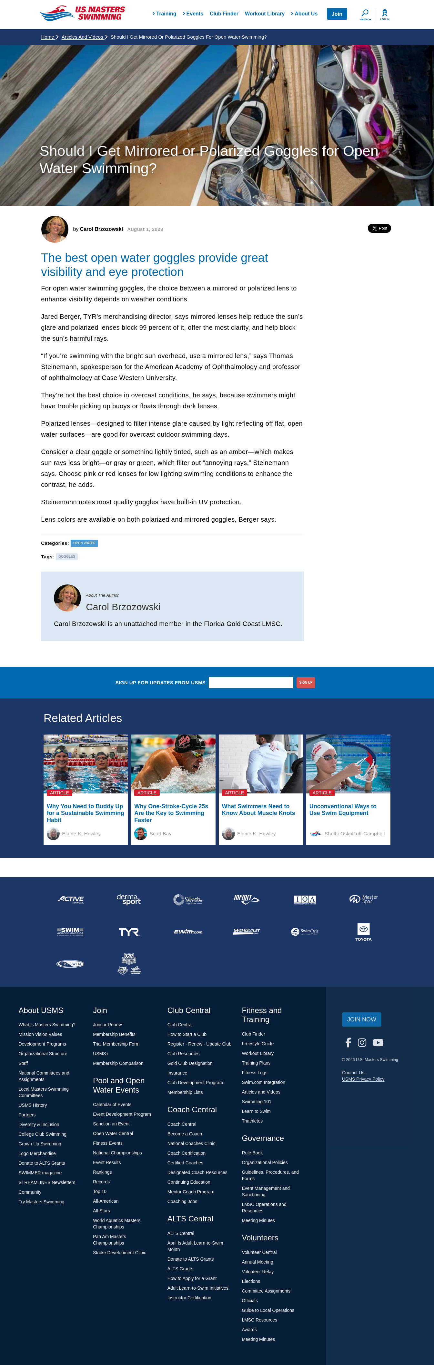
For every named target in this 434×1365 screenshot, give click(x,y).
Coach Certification (186, 1153)
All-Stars (101, 1210)
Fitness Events (108, 1143)
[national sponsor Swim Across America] (70, 931)
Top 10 (99, 1191)
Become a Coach (184, 1133)
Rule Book (252, 1152)
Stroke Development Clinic (119, 1252)
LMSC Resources (259, 1319)
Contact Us (353, 1072)
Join (337, 14)
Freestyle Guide (258, 1043)
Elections (251, 1281)
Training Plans (256, 1063)
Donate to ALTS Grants (42, 1163)
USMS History (33, 1105)
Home (49, 37)
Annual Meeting (257, 1262)
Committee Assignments (266, 1291)
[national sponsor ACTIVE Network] (70, 899)
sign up (306, 682)
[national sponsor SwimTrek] (305, 931)
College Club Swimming (43, 1134)
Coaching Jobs (182, 1201)
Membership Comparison (118, 1063)
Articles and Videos (84, 37)
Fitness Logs (254, 1072)
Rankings (102, 1172)
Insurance (177, 1073)
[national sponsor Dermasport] (129, 899)
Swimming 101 (256, 1101)
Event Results (107, 1162)
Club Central (180, 1024)
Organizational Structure (43, 1053)
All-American (105, 1201)
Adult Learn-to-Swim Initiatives (197, 1288)
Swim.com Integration (263, 1082)
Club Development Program (195, 1082)
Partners (27, 1114)
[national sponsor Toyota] (363, 931)
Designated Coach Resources (197, 1172)
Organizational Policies (265, 1162)
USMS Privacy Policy (363, 1079)
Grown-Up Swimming (40, 1143)
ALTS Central (180, 1233)
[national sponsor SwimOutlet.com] (246, 931)
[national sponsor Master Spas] (363, 899)
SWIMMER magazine (40, 1172)
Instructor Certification (189, 1297)
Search (365, 19)
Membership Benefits (114, 1034)
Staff (23, 1063)
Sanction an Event (111, 1123)
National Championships (117, 1152)
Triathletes (252, 1120)
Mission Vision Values (40, 1034)
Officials (250, 1300)
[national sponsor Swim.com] (188, 931)
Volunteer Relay (258, 1271)
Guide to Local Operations (268, 1310)
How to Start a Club (187, 1034)
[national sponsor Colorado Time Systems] (188, 899)
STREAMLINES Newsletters (47, 1182)
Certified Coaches (185, 1162)
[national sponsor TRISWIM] (70, 964)
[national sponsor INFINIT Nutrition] (246, 899)
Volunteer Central (259, 1252)
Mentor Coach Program (191, 1191)
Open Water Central (113, 1133)
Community (30, 1192)
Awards (249, 1329)
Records (101, 1181)
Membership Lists (185, 1092)
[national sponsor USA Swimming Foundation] (129, 964)
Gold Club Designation (190, 1063)
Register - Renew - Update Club (199, 1044)
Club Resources (183, 1053)
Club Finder (224, 13)
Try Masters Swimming (42, 1201)
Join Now (361, 1019)
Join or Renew (107, 1024)
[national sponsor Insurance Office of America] (305, 899)
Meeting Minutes (258, 1220)
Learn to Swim (256, 1111)
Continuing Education (188, 1182)
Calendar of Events (112, 1104)
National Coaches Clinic (191, 1143)
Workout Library (265, 13)
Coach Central (182, 1124)
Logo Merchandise (37, 1153)
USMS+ (101, 1053)
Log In (384, 19)
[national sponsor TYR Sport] (129, 931)
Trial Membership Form (116, 1044)
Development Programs (42, 1044)
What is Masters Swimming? (47, 1024)
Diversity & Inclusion (39, 1124)
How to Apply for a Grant (192, 1278)
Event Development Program (122, 1114)
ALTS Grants (180, 1268)
